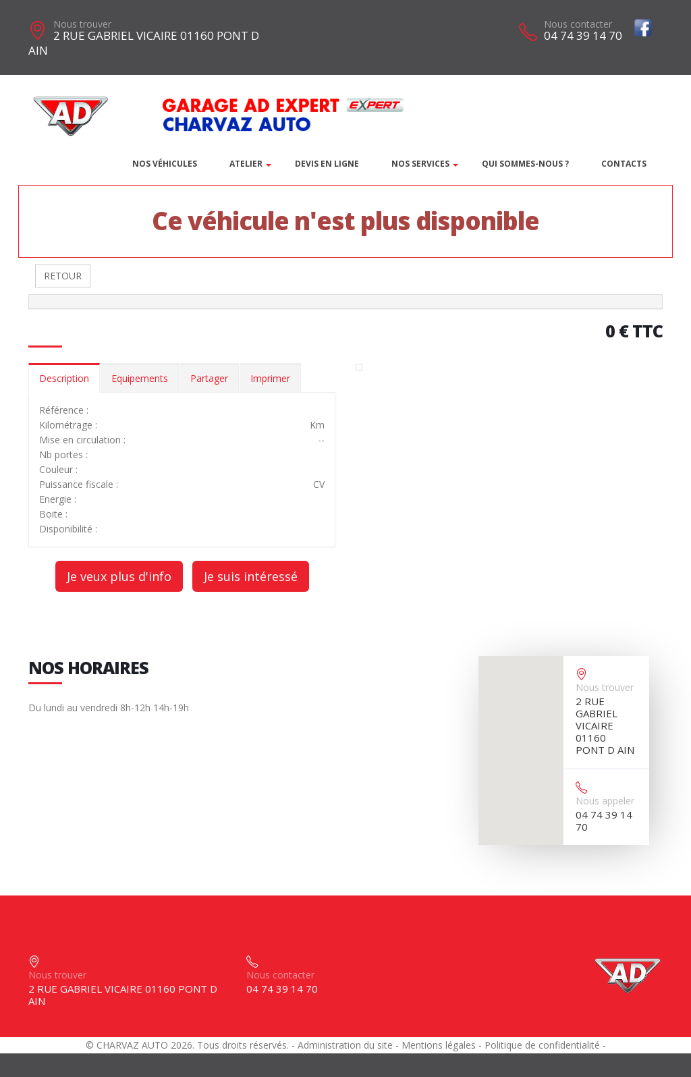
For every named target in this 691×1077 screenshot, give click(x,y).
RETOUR (63, 275)
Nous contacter (578, 24)
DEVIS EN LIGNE (327, 163)
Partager (209, 378)
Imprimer (270, 378)
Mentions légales (439, 1045)
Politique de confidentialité (542, 1045)
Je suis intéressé (251, 576)
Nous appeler (605, 800)
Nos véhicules (164, 163)
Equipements (139, 378)
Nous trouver (82, 24)
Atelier (245, 163)
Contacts (623, 163)
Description (64, 378)
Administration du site (345, 1045)
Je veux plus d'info (119, 576)
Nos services (420, 163)
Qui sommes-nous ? (525, 163)
